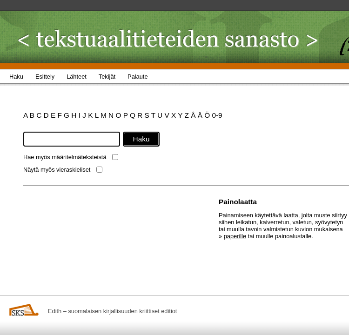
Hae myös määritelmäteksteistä (65, 157)
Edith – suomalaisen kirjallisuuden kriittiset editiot (112, 311)
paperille (235, 236)
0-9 (217, 115)
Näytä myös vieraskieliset (56, 169)
